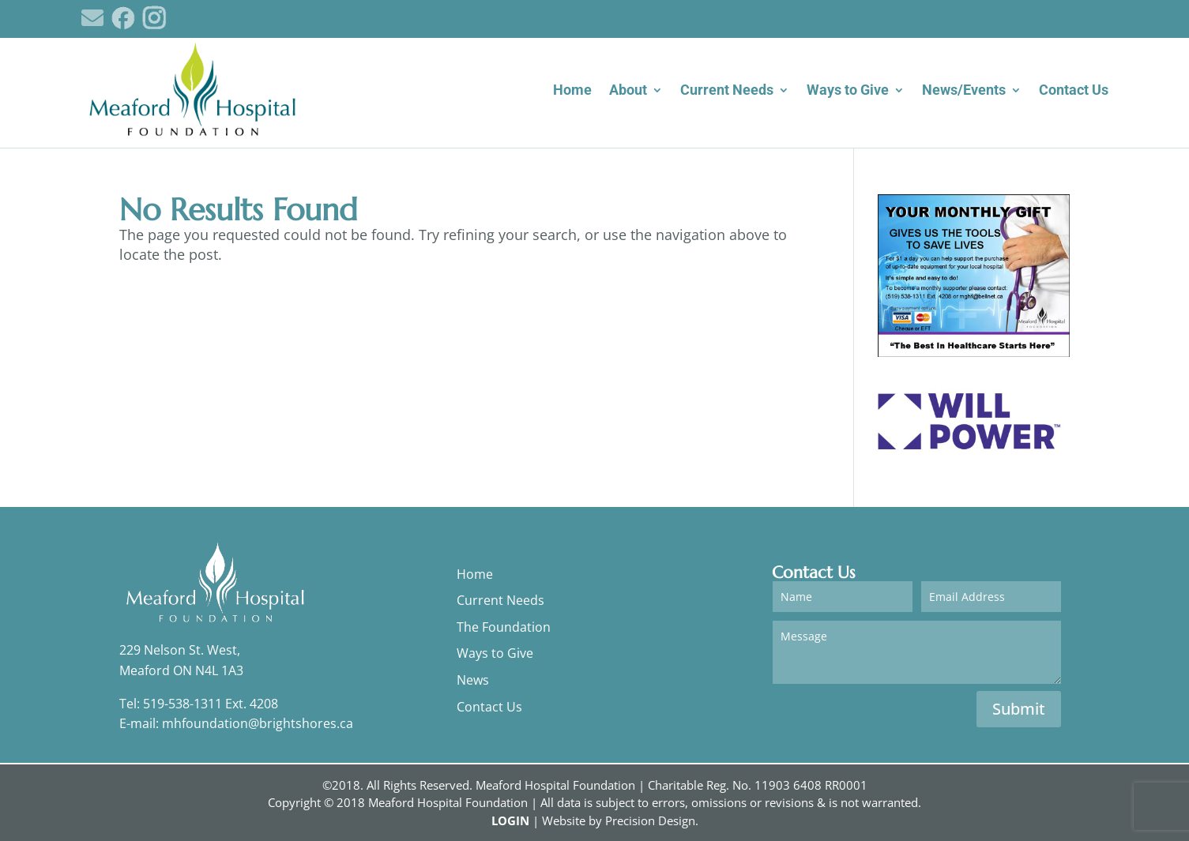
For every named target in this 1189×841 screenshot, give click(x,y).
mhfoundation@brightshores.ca (257, 723)
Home (475, 574)
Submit (1018, 708)
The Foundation (504, 627)
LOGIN (510, 820)
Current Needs (500, 600)
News (473, 680)
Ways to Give (495, 653)
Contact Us (489, 706)
